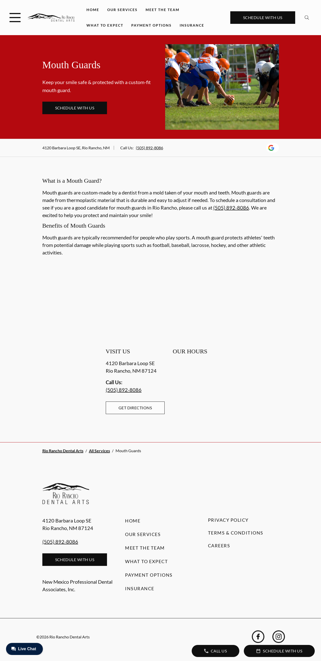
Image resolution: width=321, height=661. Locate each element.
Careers (219, 545)
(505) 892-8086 (149, 147)
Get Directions (135, 407)
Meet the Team (162, 10)
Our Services (122, 10)
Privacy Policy (228, 520)
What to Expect (104, 25)
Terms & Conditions (235, 533)
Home (92, 10)
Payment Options (151, 25)
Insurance (192, 25)
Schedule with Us (262, 17)
